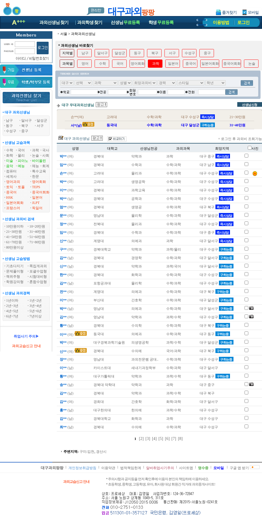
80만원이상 (15, 247)
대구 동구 (215, 334)
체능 (35, 166)
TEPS (36, 187)
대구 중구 (215, 156)
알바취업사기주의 (160, 468)
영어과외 (13, 182)
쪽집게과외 (38, 266)
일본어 (37, 197)
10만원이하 (15, 226)
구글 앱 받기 (239, 468)
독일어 (37, 208)
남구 (85, 53)
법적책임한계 (130, 468)
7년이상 (35, 316)
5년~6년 (35, 311)
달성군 (120, 53)
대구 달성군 (216, 216)
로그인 (243, 22)
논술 (35, 155)
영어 (85, 64)
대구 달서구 (216, 241)
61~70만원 (14, 242)
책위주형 (13, 277)
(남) (66, 199)
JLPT (36, 203)
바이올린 (39, 161)
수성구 (190, 53)
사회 (45, 155)
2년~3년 (12, 306)
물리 (21, 155)
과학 (35, 150)
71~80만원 (37, 242)
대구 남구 (215, 165)
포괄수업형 (38, 271)
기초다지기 (15, 266)
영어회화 (39, 182)
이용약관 (108, 468)
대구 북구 (215, 207)
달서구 (102, 53)
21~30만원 (14, 232)
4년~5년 (12, 311)
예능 (21, 166)
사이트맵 (186, 468)
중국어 (11, 192)
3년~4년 (35, 306)
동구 (137, 53)
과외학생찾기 (89, 22)
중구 (207, 53)
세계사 (11, 176)
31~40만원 (37, 232)
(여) (66, 156)
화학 (9, 155)
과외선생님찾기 (53, 22)
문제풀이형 (15, 271)
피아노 (23, 161)
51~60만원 (37, 237)
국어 (21, 150)
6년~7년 (12, 316)
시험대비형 (38, 277)
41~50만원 (14, 237)
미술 (9, 161)
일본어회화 (15, 203)
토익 (9, 187)
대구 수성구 (216, 173)
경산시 (101, 452)
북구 (154, 53)
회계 (45, 166)
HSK (9, 197)
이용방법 (221, 22)
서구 (172, 53)
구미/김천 (86, 452)
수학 (9, 150)
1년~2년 (35, 300)
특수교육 (39, 171)
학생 (161, 22)
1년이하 (12, 300)
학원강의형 (15, 282)
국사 (45, 150)
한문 (35, 176)
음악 (9, 166)
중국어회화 (40, 192)
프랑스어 (13, 208)
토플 (21, 187)
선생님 (125, 22)
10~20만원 (37, 226)
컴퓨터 (11, 171)
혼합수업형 (38, 282)
